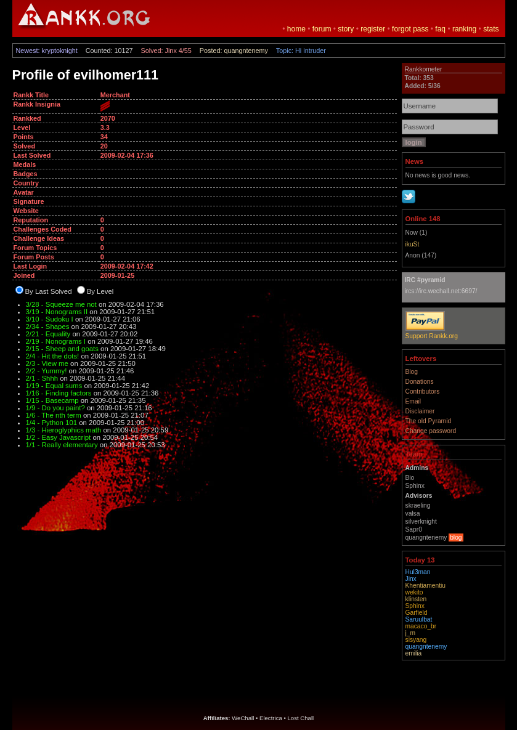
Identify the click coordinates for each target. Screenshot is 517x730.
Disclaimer (420, 411)
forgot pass (410, 29)
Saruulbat (419, 619)
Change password (431, 431)
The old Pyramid (428, 421)
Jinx (411, 578)
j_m (410, 633)
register (372, 29)
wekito (414, 592)
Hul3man (418, 572)
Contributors (422, 391)
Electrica (270, 718)
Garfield (416, 612)
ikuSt (412, 244)
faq (440, 29)
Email (413, 401)
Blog (411, 371)
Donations (419, 381)
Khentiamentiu (425, 585)
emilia (413, 653)
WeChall (243, 718)
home (296, 29)
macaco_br (421, 626)
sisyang (416, 639)
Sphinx (415, 605)
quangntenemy (426, 646)
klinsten (416, 599)
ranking (464, 29)
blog (456, 537)
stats (491, 29)
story (346, 29)
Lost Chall (301, 718)
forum (322, 29)
